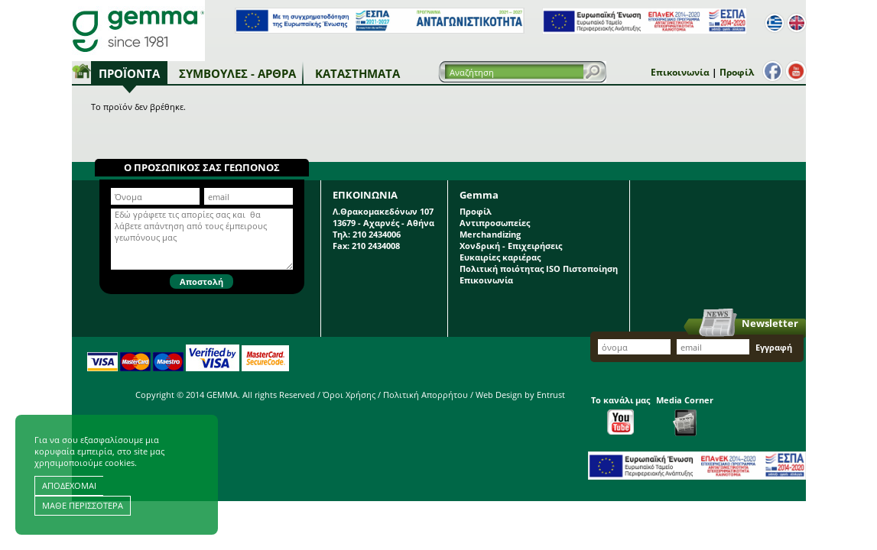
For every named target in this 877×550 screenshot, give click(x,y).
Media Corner (684, 415)
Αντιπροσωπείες (495, 222)
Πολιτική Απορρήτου (425, 394)
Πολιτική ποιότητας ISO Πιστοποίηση (539, 268)
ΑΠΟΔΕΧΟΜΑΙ (69, 485)
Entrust (551, 394)
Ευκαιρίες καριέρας (500, 257)
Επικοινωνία (680, 72)
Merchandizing (490, 234)
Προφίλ (736, 72)
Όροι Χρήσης (349, 394)
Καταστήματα (357, 73)
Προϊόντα (129, 73)
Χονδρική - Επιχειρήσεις (511, 245)
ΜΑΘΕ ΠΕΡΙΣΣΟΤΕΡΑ (82, 505)
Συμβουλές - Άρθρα (237, 73)
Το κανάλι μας (620, 414)
